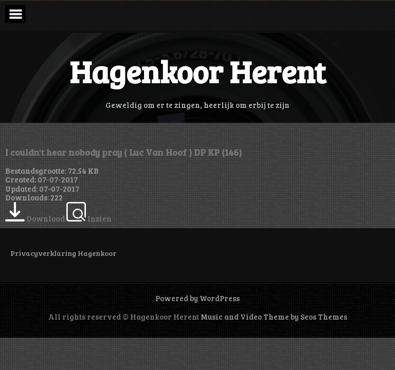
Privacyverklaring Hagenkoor (63, 253)
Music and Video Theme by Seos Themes (274, 316)
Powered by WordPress (197, 298)
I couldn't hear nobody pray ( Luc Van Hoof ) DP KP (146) (123, 152)
